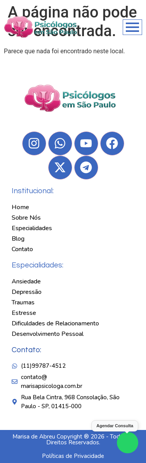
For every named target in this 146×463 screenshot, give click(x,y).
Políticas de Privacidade (73, 456)
